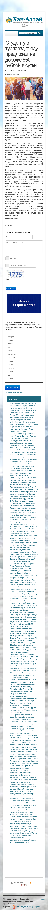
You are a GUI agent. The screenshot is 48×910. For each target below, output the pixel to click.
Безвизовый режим (23, 561)
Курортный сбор (25, 575)
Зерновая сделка (17, 478)
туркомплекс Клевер (18, 492)
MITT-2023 (34, 622)
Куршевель (14, 791)
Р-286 (36, 759)
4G (11, 842)
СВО (12, 543)
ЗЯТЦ (19, 450)
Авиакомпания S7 (24, 705)
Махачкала (22, 559)
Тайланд (10, 368)
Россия (30, 812)
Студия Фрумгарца (17, 589)
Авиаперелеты (30, 410)
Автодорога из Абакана (26, 494)
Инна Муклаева (16, 527)
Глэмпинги (14, 759)
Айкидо (35, 589)
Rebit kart (32, 680)
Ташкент (33, 436)
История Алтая (18, 712)
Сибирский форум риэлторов (21, 835)
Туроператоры (20, 650)
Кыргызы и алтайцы (27, 538)
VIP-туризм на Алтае (18, 461)
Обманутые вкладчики (25, 666)
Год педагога (21, 810)
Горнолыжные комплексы (20, 487)
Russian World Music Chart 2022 (22, 531)
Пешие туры (26, 615)
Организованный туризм (23, 636)
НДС (28, 650)
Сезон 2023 (33, 657)
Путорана (14, 408)
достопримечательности (19, 840)
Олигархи (23, 417)
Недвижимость (26, 833)
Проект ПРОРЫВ (28, 450)
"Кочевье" (14, 592)
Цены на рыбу (21, 603)
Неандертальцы (16, 780)
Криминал (22, 759)
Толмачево (14, 703)
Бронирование (28, 675)
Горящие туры (27, 427)
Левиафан (22, 701)
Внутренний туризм (17, 496)
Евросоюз (23, 475)
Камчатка (27, 568)
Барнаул (26, 438)
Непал (9, 361)
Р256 (20, 592)
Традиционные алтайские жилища (23, 508)
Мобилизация (19, 543)
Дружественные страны (19, 564)
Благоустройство (22, 578)
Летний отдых (15, 615)
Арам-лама (25, 684)
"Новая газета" (26, 629)
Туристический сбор (29, 729)
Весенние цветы (25, 826)
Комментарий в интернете (20, 782)
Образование (22, 807)
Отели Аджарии (28, 638)
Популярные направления (20, 761)
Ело (31, 715)
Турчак (34, 833)
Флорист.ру (14, 826)
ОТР (24, 513)
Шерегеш (14, 568)
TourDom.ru (14, 668)
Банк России (15, 545)
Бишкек (32, 413)
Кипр (27, 664)
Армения (13, 659)
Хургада (34, 424)
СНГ (22, 410)
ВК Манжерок (21, 468)
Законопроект (26, 731)
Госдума (21, 664)
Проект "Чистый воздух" (19, 657)
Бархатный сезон (17, 413)
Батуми (20, 640)
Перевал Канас (16, 594)
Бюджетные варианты (18, 726)
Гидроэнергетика (16, 654)
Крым (34, 403)
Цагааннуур (32, 594)
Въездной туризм (24, 819)
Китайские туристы (29, 631)
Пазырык (32, 664)
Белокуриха (14, 575)
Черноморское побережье (20, 670)
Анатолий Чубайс (17, 756)
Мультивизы (31, 668)
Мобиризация (28, 415)
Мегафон (32, 840)
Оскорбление (15, 784)
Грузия (33, 708)
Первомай (14, 677)
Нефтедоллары (29, 422)
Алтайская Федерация (28, 722)
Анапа (29, 726)
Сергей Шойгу (15, 684)
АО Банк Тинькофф (17, 801)
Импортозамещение (18, 424)
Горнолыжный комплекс (23, 645)
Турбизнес (14, 406)
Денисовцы (27, 780)
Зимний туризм (29, 643)
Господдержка (15, 506)
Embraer (13, 708)
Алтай (29, 468)
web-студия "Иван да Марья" (26, 907)
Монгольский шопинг (18, 585)
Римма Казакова (16, 515)
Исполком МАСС (26, 624)
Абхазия (13, 729)
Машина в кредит (21, 796)
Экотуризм (28, 828)
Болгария (23, 668)
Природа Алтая (16, 452)
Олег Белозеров (27, 524)
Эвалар (13, 666)
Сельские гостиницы (18, 510)
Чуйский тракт (31, 582)
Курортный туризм (29, 598)
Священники (22, 812)
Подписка (30, 480)
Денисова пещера (29, 777)
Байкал (21, 568)
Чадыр (28, 510)
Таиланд (33, 659)
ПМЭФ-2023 (15, 738)
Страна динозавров (18, 749)
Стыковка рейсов (24, 708)
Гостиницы (22, 431)
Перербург (27, 735)
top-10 (20, 687)
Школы (30, 807)
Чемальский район (17, 455)
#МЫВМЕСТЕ (30, 520)
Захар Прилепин (16, 814)
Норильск (31, 406)
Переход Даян (15, 596)
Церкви (13, 810)
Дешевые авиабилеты (19, 482)
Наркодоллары (16, 631)
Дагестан (34, 761)
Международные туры (18, 696)
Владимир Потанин (30, 689)
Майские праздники (28, 673)
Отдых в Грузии (16, 638)
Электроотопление (23, 652)
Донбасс (23, 545)
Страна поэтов (31, 513)
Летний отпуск (28, 724)
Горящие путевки (22, 747)
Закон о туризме (21, 501)
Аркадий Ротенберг (17, 742)
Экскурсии (19, 717)
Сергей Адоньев (22, 626)
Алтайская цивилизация (19, 540)
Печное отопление (28, 471)
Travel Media (22, 480)
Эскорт (34, 735)
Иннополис (24, 466)
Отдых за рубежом (22, 617)
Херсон (27, 478)
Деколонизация (29, 717)
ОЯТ (21, 448)
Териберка (31, 701)
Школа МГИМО (22, 745)
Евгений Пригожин (17, 752)
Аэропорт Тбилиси (24, 710)
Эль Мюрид (23, 406)
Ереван (13, 415)
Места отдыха (15, 731)
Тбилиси (19, 415)
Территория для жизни (19, 522)
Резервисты (15, 417)
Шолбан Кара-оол (28, 503)
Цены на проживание (25, 733)
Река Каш (14, 605)
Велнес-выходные (17, 601)
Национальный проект (19, 612)
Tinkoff (30, 766)
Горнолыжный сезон (30, 489)
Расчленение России (18, 719)
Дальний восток (16, 675)
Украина (13, 710)
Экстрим (30, 759)
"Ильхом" (28, 589)
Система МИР (23, 677)
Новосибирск (32, 557)
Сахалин (13, 608)
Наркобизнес (15, 629)
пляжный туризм (30, 756)
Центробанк (20, 420)
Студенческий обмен (18, 698)
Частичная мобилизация (19, 429)
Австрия (10, 337)
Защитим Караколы (29, 452)
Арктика (21, 605)
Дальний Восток (30, 605)
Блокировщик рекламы (19, 805)
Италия (13, 661)
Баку (19, 659)
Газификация (15, 471)
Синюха (20, 643)
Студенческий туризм (18, 694)
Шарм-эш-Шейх (16, 427)
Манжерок (14, 838)
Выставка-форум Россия (28, 787)
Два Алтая (14, 559)
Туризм (29, 403)
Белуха (13, 626)
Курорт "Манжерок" (17, 647)
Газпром (22, 403)
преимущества (16, 768)
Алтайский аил (16, 513)
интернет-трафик (22, 842)
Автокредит (21, 794)
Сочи (25, 557)
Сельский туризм (28, 506)
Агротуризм (21, 608)
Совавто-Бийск (28, 592)
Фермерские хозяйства (19, 610)
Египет (9, 340)
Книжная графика (26, 441)
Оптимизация (15, 571)
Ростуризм (28, 443)
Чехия (31, 596)
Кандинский (22, 408)
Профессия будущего (27, 798)
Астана (26, 413)
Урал (12, 763)
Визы (17, 554)
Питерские (19, 828)
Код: (7, 279)
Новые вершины (31, 740)
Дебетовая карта (21, 766)
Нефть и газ (31, 475)
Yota (14, 842)
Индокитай (25, 659)
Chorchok (18, 529)
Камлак (21, 838)
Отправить (10, 288)
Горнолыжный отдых (23, 566)
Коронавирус (15, 633)
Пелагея (28, 647)
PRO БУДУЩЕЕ (16, 438)
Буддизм (13, 682)
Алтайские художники (26, 587)
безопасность (15, 770)
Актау (19, 729)
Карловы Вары (16, 598)
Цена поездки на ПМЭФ (29, 738)
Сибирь (33, 819)
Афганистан (24, 554)
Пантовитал (21, 547)
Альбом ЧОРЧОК (28, 529)
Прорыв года (15, 624)
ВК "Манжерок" (19, 754)
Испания (10, 344)
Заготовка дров (16, 473)
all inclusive (30, 608)
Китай (9, 351)
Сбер (12, 645)
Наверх (42, 899)
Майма (34, 780)
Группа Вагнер (31, 749)
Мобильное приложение (19, 817)
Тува (32, 682)
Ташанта (25, 596)
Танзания (10, 365)
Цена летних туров (22, 622)
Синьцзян (31, 603)
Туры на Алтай (25, 580)
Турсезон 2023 (22, 661)
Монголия (10, 358)
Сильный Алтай (21, 464)
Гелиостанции (28, 654)
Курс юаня (19, 422)
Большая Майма (16, 789)
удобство (25, 768)
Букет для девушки (25, 824)
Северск (13, 450)
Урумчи (25, 594)
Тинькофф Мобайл (25, 803)
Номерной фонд (16, 735)
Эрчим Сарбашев (23, 573)
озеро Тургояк (26, 763)
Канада (9, 347)
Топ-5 (28, 698)
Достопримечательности (19, 715)
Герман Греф (30, 754)
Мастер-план (28, 789)
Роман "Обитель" (29, 814)
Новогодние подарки (18, 552)
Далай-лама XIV (23, 682)
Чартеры (31, 612)
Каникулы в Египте (22, 619)
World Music (27, 527)
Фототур (17, 763)
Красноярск (14, 403)
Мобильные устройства (19, 680)
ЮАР (9, 375)
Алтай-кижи (14, 533)
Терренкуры (15, 580)
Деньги (31, 540)
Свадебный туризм (17, 821)
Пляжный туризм (17, 724)
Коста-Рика (11, 354)
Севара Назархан (17, 443)
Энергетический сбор (18, 434)
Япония (10, 379)
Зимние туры (25, 485)
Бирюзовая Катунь (17, 740)
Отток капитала (31, 543)
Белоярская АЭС (29, 448)
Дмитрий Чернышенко (19, 445)
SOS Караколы (32, 459)
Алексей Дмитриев (22, 436)
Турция (9, 372)
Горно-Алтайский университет (21, 691)
